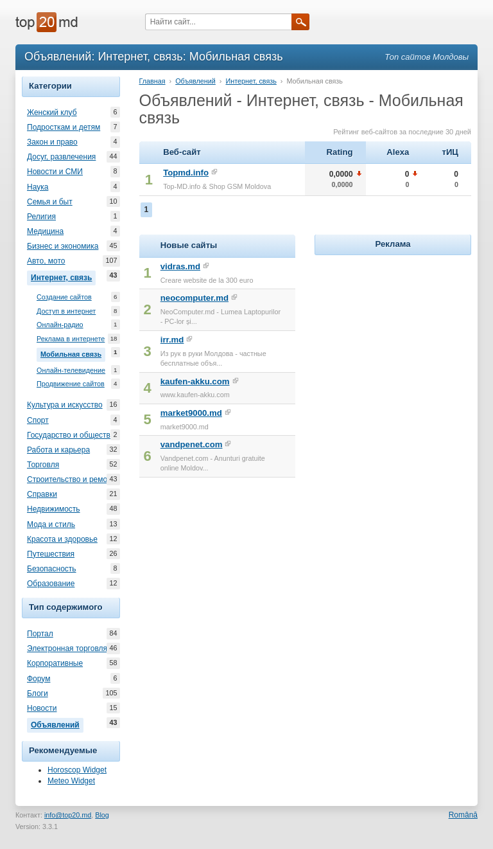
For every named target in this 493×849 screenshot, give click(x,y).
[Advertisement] (403, 338)
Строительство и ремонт (71, 479)
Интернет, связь (63, 276)
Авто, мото (46, 261)
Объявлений (57, 723)
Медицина (45, 231)
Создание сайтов (64, 297)
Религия (41, 216)
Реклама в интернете (71, 339)
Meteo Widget (71, 780)
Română (463, 814)
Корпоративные (55, 663)
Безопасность (51, 569)
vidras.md (180, 266)
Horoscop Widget (77, 769)
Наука (37, 187)
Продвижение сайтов (71, 384)
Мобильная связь (72, 353)
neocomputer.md (194, 298)
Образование (50, 583)
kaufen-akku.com (195, 381)
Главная (152, 81)
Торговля (43, 465)
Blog (102, 815)
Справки (42, 494)
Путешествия (50, 554)
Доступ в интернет (66, 311)
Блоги (37, 693)
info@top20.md (67, 815)
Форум (38, 679)
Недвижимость (53, 509)
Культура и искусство (65, 405)
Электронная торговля (67, 648)
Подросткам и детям (63, 127)
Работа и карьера (58, 450)
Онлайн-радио (60, 325)
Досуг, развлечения (61, 157)
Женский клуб (52, 112)
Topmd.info (186, 172)
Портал (40, 634)
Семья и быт (50, 202)
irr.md (172, 339)
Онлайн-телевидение (71, 370)
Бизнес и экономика (62, 246)
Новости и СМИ (55, 171)
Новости (41, 708)
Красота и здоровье (62, 539)
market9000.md (191, 413)
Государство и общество (70, 435)
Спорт (38, 420)
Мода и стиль (51, 524)
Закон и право (52, 142)
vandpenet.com (191, 444)
